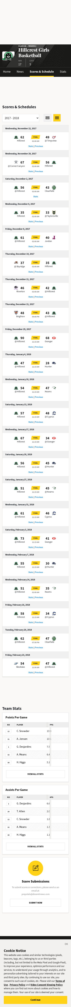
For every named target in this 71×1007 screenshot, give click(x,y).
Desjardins (24, 747)
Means (22, 754)
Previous (39, 146)
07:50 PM (35, 642)
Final (35, 137)
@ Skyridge (19, 266)
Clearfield (49, 191)
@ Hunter (49, 466)
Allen (21, 811)
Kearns (48, 391)
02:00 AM (35, 141)
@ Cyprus (49, 416)
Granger (48, 341)
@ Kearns (49, 491)
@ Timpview (51, 140)
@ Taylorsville (51, 215)
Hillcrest (21, 140)
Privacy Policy (17, 986)
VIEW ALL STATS (35, 774)
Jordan (48, 241)
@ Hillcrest (20, 191)
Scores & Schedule (42, 72)
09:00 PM (35, 316)
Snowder (23, 731)
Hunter (48, 366)
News (20, 72)
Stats (63, 72)
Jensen (22, 739)
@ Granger (50, 441)
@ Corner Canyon (16, 166)
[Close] (66, 946)
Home (7, 72)
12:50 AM (35, 667)
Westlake (20, 666)
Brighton (20, 316)
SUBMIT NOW (35, 902)
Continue (35, 1001)
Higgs (21, 762)
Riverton (20, 291)
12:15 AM (35, 342)
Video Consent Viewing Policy (46, 986)
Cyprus (48, 516)
